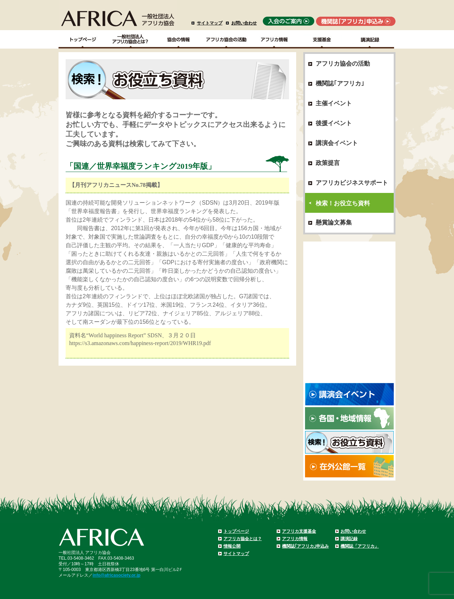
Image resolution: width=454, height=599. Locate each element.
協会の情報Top (179, 39)
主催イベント (334, 103)
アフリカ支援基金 (299, 531)
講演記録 (370, 39)
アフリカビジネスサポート (352, 182)
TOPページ (82, 39)
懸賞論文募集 (334, 222)
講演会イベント (337, 143)
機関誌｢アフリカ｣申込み (305, 546)
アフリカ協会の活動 (226, 39)
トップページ (236, 531)
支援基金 (322, 39)
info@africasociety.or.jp (116, 575)
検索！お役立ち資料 (343, 203)
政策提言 (328, 163)
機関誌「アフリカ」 (359, 546)
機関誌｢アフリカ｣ (340, 83)
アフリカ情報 (295, 538)
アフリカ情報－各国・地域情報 (274, 39)
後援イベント (334, 123)
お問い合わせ (244, 23)
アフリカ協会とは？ (242, 538)
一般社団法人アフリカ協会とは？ (131, 39)
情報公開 (231, 546)
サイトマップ (209, 23)
